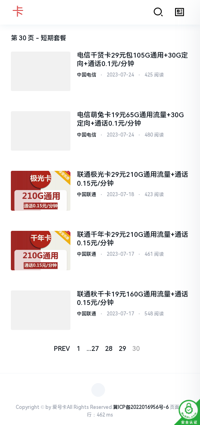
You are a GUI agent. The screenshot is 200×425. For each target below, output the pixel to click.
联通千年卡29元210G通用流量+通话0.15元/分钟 (132, 238)
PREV (62, 348)
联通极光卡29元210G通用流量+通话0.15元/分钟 (132, 178)
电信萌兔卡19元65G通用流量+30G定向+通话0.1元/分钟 (130, 119)
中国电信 (86, 75)
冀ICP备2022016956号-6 (141, 407)
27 (95, 348)
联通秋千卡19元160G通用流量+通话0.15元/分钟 (132, 298)
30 (136, 348)
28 (108, 348)
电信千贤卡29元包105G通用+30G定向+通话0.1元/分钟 (132, 59)
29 (122, 348)
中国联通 (86, 194)
